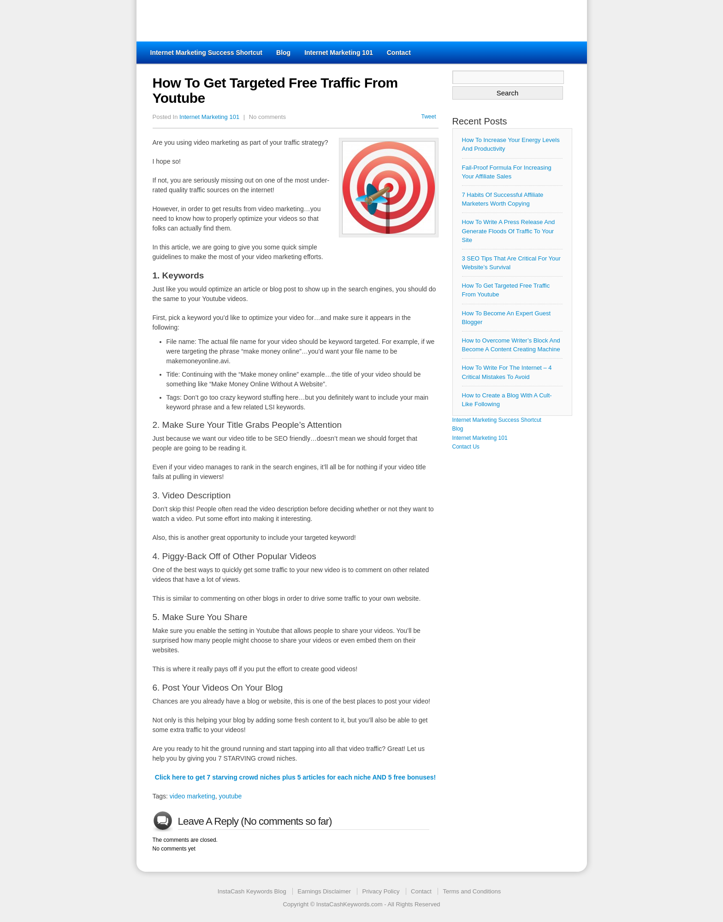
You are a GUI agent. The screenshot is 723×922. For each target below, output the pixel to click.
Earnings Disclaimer (324, 891)
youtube (230, 796)
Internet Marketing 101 (338, 52)
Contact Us (466, 446)
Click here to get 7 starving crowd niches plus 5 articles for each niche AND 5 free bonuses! (295, 777)
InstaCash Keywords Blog (252, 891)
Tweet (428, 116)
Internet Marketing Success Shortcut (206, 52)
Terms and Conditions (472, 891)
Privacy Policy (380, 891)
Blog (283, 52)
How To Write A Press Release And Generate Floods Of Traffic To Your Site (508, 231)
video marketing (192, 796)
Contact (399, 52)
